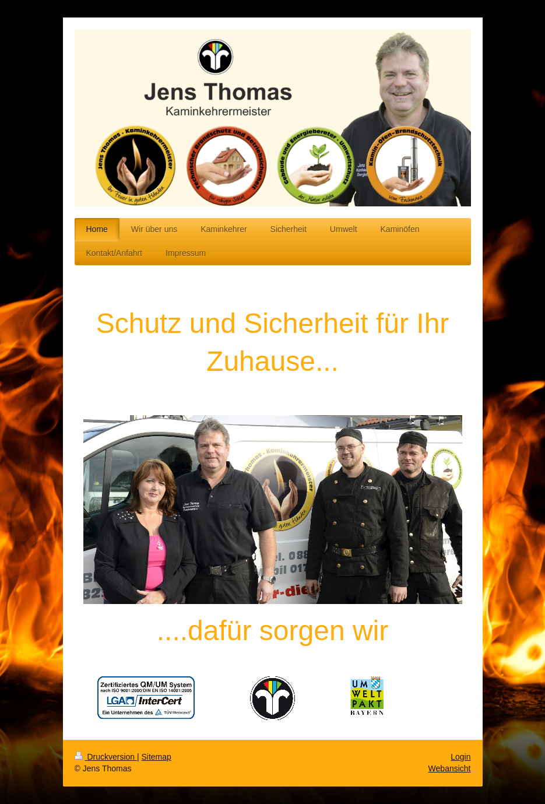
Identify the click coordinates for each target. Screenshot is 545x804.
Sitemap (156, 756)
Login (460, 756)
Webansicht (449, 768)
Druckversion (106, 756)
